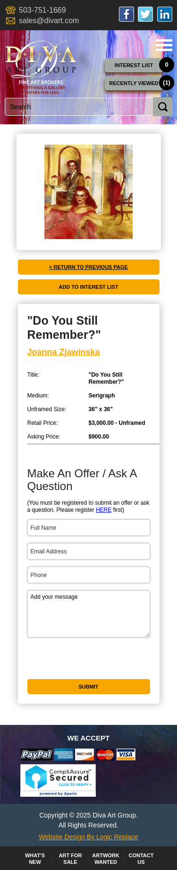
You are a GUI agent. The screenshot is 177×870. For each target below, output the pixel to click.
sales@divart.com (49, 21)
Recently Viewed (134, 83)
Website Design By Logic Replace (88, 837)
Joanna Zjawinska (63, 352)
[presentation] (89, 675)
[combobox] (87, 107)
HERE (103, 510)
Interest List (134, 65)
